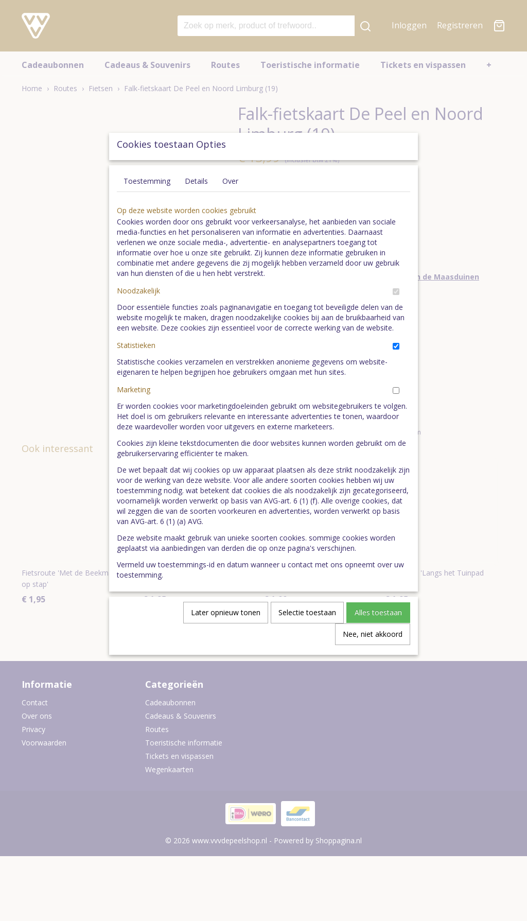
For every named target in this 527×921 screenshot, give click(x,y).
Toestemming (147, 205)
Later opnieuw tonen (225, 636)
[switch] (396, 315)
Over (230, 205)
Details (196, 205)
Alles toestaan (378, 636)
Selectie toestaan (307, 636)
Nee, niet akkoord (372, 658)
